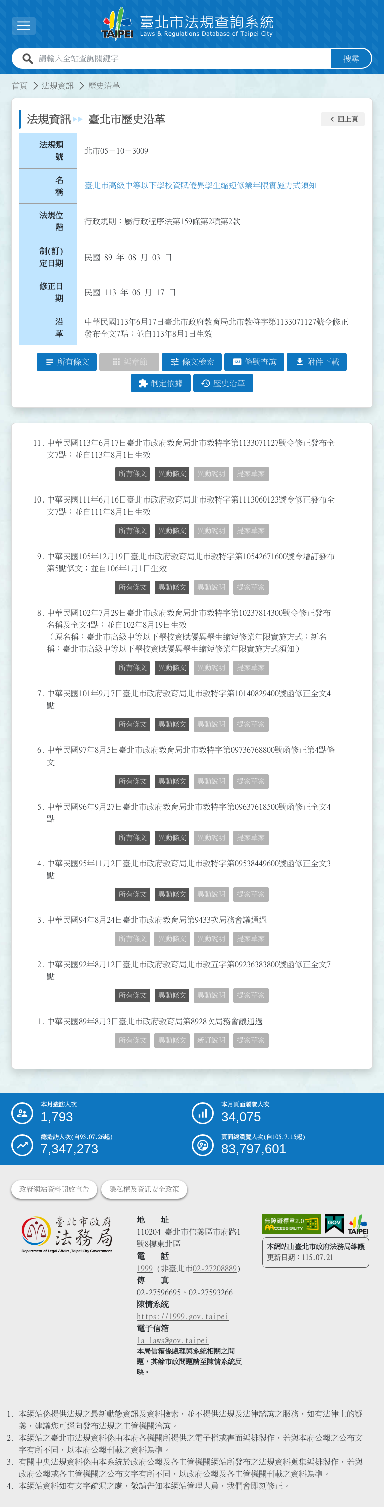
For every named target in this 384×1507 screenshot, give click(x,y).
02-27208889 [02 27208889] (215, 1268)
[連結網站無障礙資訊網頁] (292, 1224)
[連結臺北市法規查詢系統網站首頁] (188, 24)
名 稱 (63, 186)
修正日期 (52, 293)
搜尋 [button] (352, 59)
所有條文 (133, 474)
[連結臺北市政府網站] (358, 1225)
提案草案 (251, 474)
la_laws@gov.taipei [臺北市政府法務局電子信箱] (173, 1340)
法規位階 (52, 221)
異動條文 (172, 474)
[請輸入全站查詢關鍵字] (183, 58)
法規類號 (52, 151)
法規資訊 (58, 86)
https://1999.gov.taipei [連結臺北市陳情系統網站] (183, 1316)
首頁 (20, 86)
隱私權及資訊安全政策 (145, 1189)
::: (6, 80)
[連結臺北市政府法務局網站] (67, 1234)
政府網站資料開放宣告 (55, 1189)
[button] (24, 26)
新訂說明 (212, 1040)
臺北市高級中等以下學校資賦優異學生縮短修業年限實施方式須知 (201, 185)
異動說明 (212, 474)
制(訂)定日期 (52, 257)
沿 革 (63, 328)
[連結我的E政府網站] (334, 1224)
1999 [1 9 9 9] (145, 1268)
